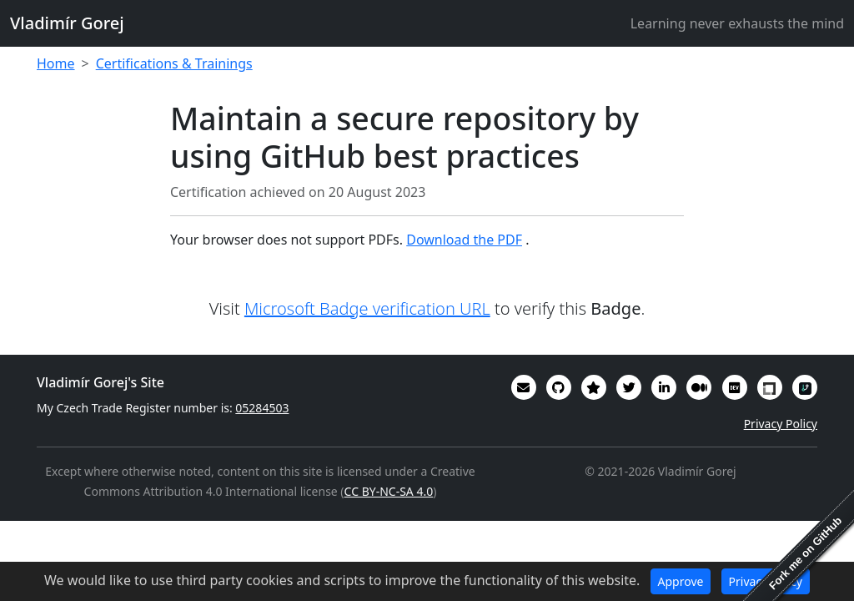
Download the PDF (464, 239)
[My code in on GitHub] (558, 387)
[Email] (523, 387)
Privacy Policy (780, 424)
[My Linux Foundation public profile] (769, 387)
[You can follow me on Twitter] (628, 387)
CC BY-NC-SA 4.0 (389, 491)
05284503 (262, 408)
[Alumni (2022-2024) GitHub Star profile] (593, 387)
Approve (681, 581)
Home (56, 63)
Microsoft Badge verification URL (367, 308)
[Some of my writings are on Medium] (698, 387)
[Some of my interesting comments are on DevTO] (734, 387)
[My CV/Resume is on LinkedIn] (663, 387)
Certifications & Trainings (174, 63)
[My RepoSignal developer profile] (804, 387)
